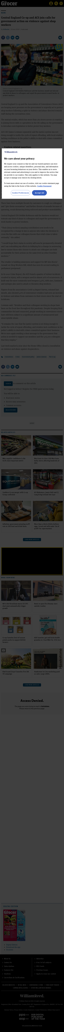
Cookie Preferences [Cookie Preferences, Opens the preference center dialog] (20, 192)
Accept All (39, 192)
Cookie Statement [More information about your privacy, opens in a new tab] (44, 186)
